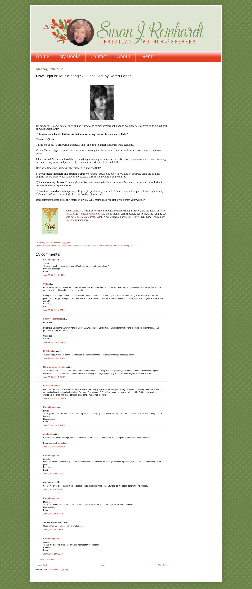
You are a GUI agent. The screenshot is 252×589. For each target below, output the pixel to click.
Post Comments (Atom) (58, 570)
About (123, 56)
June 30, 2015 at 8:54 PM (54, 447)
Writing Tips (128, 246)
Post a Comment (47, 559)
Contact (98, 56)
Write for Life (118, 246)
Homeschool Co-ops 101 (91, 213)
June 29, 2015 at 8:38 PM (54, 358)
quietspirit (48, 434)
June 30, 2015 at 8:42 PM (54, 425)
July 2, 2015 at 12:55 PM (53, 530)
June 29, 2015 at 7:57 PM (54, 342)
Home (42, 56)
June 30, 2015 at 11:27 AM (54, 398)
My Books (69, 56)
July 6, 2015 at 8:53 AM (53, 554)
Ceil (45, 284)
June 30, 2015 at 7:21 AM (54, 377)
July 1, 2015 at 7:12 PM (53, 489)
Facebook (71, 220)
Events (147, 56)
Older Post (162, 565)
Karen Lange (49, 260)
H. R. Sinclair (49, 351)
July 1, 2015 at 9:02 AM (53, 474)
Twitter (135, 216)
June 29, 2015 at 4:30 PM (54, 310)
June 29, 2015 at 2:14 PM (54, 275)
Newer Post (42, 565)
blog (127, 216)
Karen (94, 246)
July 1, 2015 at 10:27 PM (53, 514)
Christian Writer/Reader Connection (57, 246)
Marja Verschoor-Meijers (54, 367)
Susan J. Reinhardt (104, 246)
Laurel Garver (49, 386)
